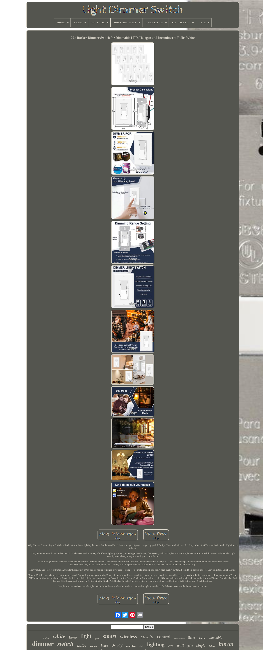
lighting (156, 644)
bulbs (82, 645)
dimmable (215, 637)
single (200, 645)
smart (109, 636)
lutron (226, 644)
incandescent (179, 638)
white (59, 636)
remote (93, 646)
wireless (128, 636)
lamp (73, 637)
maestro (131, 646)
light (86, 636)
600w (212, 646)
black (104, 645)
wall (180, 645)
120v (141, 646)
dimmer (43, 643)
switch (65, 644)
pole (190, 645)
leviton (46, 638)
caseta (147, 636)
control (163, 636)
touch (202, 638)
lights (192, 637)
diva (170, 645)
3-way (117, 645)
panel (97, 639)
